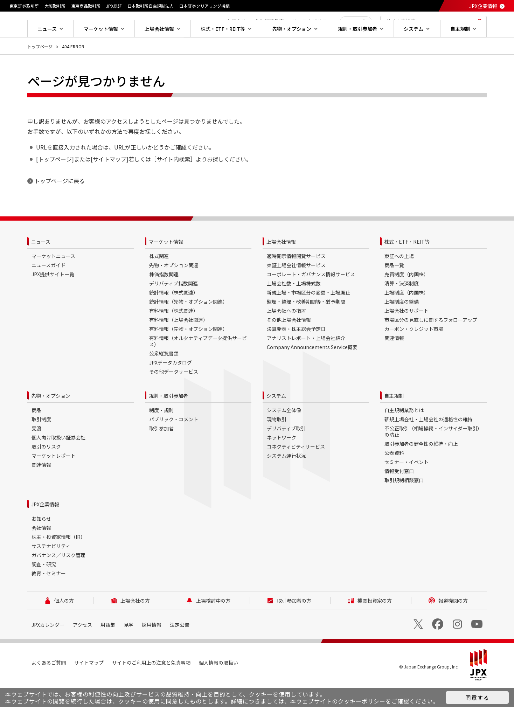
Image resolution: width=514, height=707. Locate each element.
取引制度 (41, 441)
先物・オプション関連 (173, 287)
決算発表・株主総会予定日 (296, 351)
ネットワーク (281, 459)
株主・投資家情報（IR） (58, 559)
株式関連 (159, 278)
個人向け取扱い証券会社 (58, 459)
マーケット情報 (166, 264)
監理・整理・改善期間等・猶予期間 (306, 323)
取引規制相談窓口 (404, 502)
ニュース (40, 264)
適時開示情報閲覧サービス (296, 278)
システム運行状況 (286, 477)
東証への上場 (399, 278)
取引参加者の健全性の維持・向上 (421, 466)
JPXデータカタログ (170, 384)
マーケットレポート (54, 477)
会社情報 (41, 550)
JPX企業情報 (483, 5)
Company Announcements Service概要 (312, 369)
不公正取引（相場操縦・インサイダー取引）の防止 (433, 453)
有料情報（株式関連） (173, 333)
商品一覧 (394, 287)
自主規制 (394, 418)
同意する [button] (477, 697)
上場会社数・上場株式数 (294, 305)
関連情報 (394, 360)
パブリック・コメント (173, 441)
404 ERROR (73, 69)
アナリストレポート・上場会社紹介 (306, 360)
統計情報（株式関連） (173, 314)
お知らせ (41, 541)
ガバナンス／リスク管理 (58, 577)
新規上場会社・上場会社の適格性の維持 (428, 441)
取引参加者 (161, 450)
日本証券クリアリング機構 (204, 6)
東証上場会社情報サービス (296, 287)
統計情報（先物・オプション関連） (188, 323)
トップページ (40, 69)
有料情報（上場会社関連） (178, 342)
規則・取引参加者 (168, 418)
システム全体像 (284, 432)
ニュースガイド (48, 287)
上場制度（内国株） (406, 314)
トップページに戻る (59, 203)
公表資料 (394, 475)
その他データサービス (173, 393)
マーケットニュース (53, 278)
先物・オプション (50, 418)
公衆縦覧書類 (164, 375)
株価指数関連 (164, 296)
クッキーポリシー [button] (362, 701)
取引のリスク (46, 468)
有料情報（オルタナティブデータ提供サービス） (198, 363)
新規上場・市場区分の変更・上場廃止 (308, 314)
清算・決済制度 (401, 305)
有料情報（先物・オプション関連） (188, 351)
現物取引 (276, 441)
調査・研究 (44, 586)
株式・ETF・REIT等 (407, 264)
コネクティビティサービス (296, 468)
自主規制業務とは (404, 432)
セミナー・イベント (406, 484)
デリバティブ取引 (286, 450)
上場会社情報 (281, 264)
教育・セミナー (49, 595)
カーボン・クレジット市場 (413, 351)
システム (276, 418)
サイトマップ (109, 181)
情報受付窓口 (399, 493)
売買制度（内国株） (406, 296)
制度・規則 (161, 432)
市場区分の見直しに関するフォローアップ (430, 342)
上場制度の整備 (401, 323)
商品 (36, 432)
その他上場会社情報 (289, 342)
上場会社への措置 (286, 333)
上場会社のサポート (406, 333)
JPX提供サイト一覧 (53, 296)
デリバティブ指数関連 (173, 305)
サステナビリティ (51, 568)
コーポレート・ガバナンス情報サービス (311, 296)
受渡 (36, 450)
